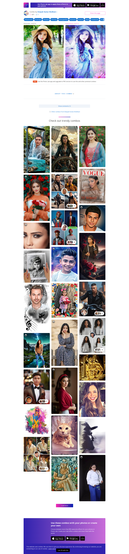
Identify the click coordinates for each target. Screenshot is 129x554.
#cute (102, 19)
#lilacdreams (29, 19)
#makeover (94, 19)
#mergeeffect (63, 19)
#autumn (73, 19)
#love (87, 19)
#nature (80, 19)
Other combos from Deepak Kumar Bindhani (64, 112)
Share (95, 13)
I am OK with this (63, 550)
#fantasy (54, 19)
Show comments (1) (64, 106)
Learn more (52, 549)
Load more (64, 506)
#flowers (46, 19)
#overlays (38, 19)
